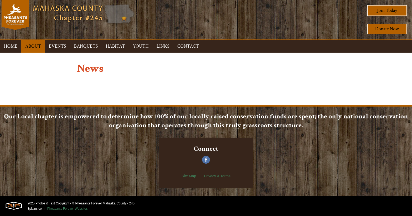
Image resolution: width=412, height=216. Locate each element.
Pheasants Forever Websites (67, 208)
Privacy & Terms (217, 176)
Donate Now (387, 29)
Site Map (189, 176)
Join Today (387, 10)
